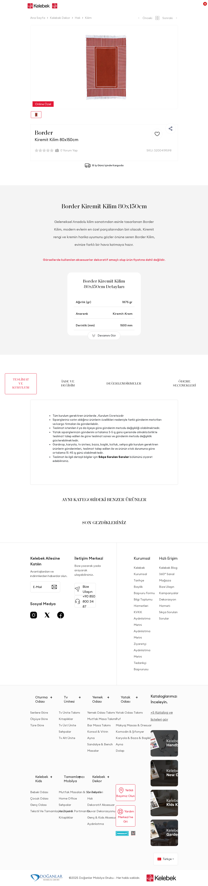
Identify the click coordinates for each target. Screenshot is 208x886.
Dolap (120, 751)
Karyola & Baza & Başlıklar (135, 738)
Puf (118, 719)
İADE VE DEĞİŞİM (68, 383)
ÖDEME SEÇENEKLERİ (184, 383)
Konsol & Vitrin (97, 732)
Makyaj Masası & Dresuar (134, 725)
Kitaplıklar (66, 719)
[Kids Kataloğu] (164, 803)
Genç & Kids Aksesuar (102, 817)
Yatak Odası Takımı (129, 712)
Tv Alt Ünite (67, 738)
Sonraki (170, 18)
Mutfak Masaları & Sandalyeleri (81, 792)
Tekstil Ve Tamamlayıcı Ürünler (51, 811)
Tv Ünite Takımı (69, 712)
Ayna (91, 738)
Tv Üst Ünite (67, 725)
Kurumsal (142, 558)
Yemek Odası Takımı (101, 712)
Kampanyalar (168, 593)
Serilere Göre (39, 712)
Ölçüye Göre (39, 719)
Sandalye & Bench (100, 744)
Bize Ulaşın (166, 587)
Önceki (144, 18)
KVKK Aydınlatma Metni (142, 618)
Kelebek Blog (168, 568)
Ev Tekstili (94, 792)
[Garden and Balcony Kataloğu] (164, 833)
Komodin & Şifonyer (130, 732)
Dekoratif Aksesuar (101, 805)
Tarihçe (139, 580)
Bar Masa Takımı (99, 725)
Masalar (93, 751)
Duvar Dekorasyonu (101, 811)
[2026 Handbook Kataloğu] (164, 743)
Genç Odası (38, 805)
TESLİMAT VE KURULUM (20, 383)
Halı (90, 798)
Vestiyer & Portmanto (74, 811)
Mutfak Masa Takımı (101, 719)
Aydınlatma (95, 824)
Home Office (68, 798)
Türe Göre (37, 725)
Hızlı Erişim (168, 558)
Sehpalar (65, 732)
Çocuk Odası (39, 798)
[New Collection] (164, 773)
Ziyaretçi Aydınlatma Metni (142, 650)
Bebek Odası (39, 792)
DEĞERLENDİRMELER (123, 383)
